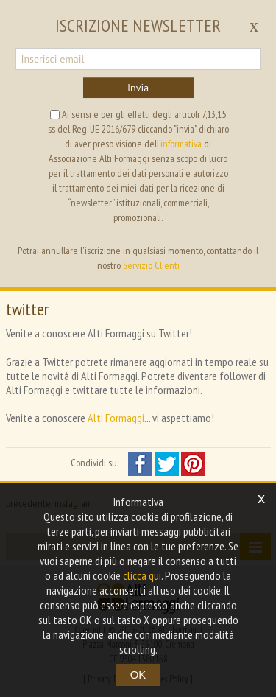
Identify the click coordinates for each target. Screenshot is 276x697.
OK (138, 674)
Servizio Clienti (151, 265)
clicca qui (142, 575)
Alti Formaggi (116, 417)
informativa (181, 143)
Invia (138, 87)
